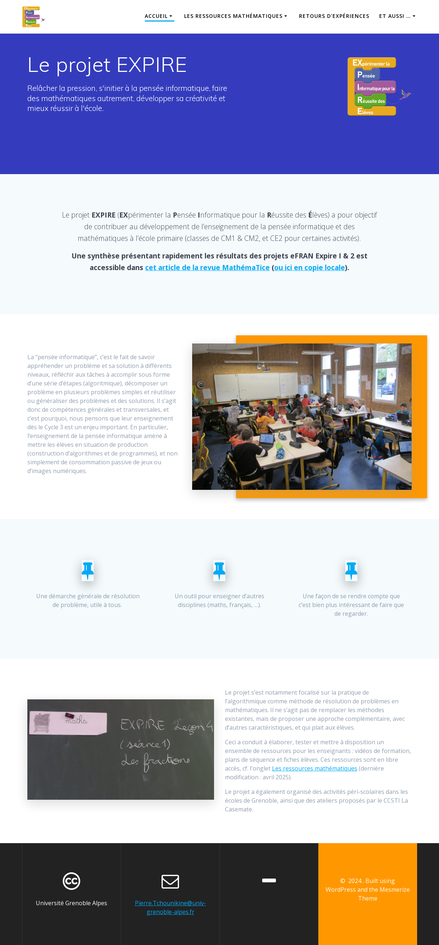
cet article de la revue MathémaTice (207, 267)
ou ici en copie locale (309, 267)
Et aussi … (395, 15)
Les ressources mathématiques (233, 15)
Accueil (156, 15)
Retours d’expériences (334, 15)
